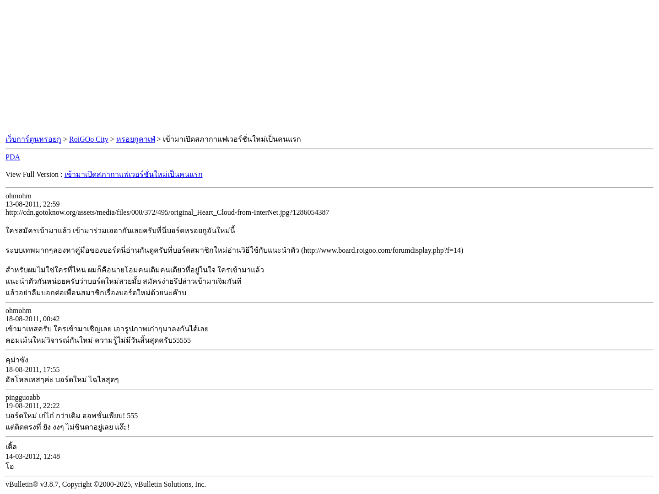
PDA (12, 157)
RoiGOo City (88, 139)
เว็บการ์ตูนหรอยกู (33, 139)
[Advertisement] (329, 68)
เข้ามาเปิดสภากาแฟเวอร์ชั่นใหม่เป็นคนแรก (134, 174)
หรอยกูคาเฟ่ (135, 139)
